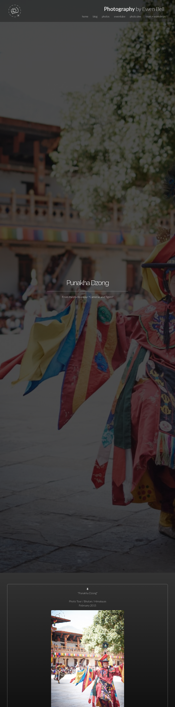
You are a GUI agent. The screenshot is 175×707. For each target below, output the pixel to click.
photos (106, 16)
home (85, 16)
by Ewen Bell (134, 8)
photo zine (135, 16)
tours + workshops (156, 16)
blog (95, 16)
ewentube (119, 16)
